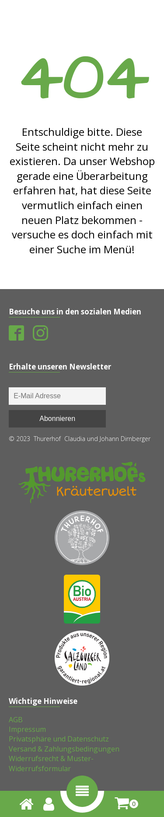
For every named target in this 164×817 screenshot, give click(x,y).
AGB (16, 719)
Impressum (27, 729)
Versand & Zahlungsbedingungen (64, 749)
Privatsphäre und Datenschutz (59, 739)
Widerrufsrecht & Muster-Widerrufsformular (51, 763)
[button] (82, 791)
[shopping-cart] (126, 804)
